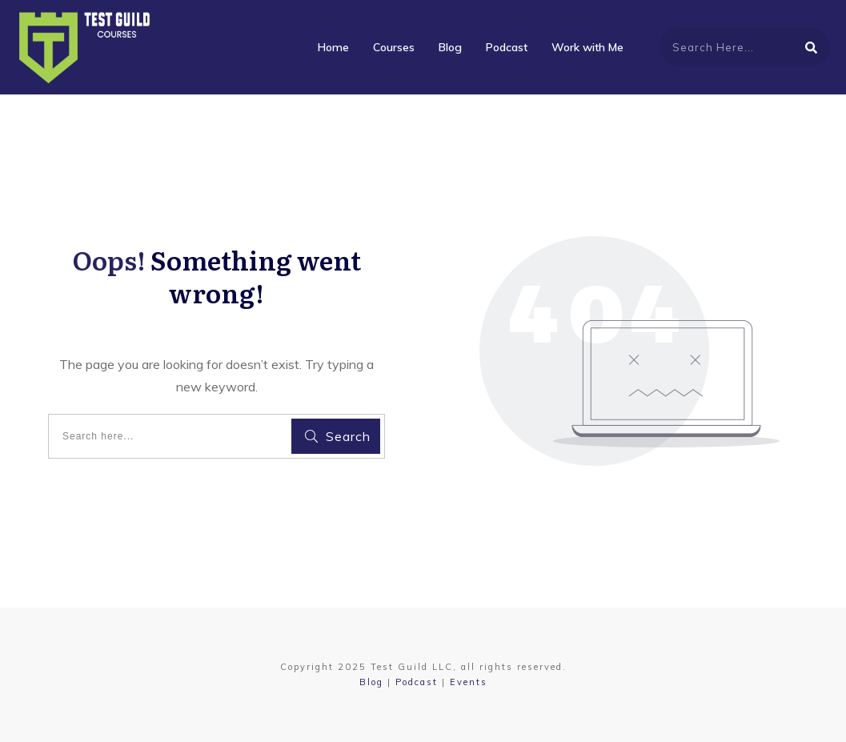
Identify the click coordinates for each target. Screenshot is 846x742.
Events (468, 682)
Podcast (416, 682)
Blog (371, 682)
